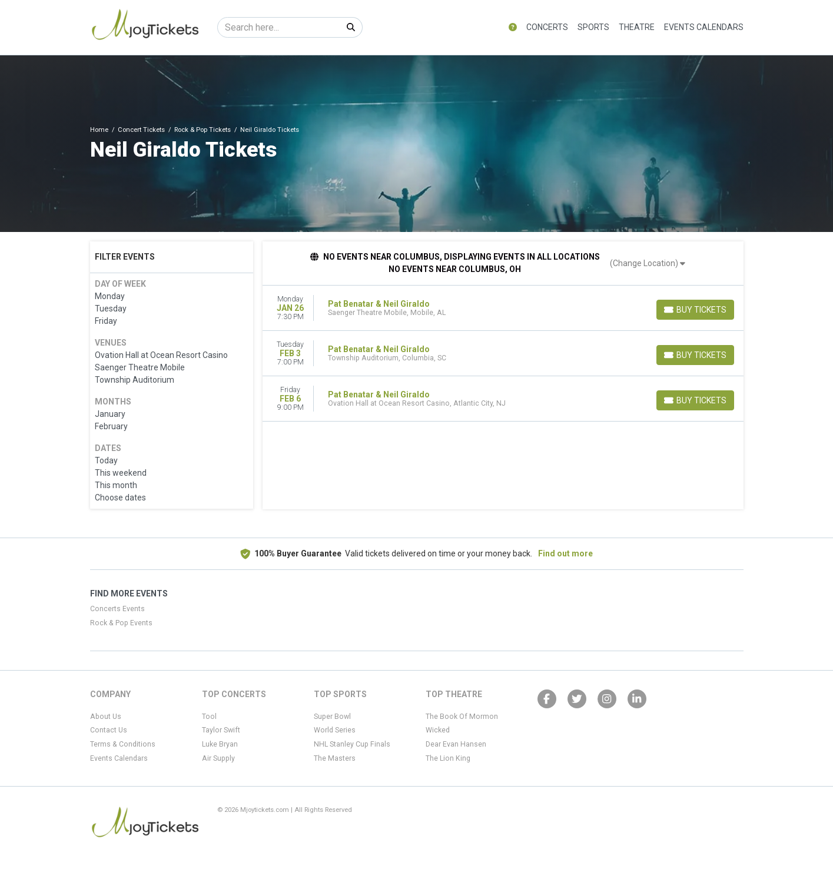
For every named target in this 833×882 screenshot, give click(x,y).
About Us (105, 716)
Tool (209, 716)
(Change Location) (647, 263)
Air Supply (218, 758)
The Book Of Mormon (462, 716)
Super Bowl (332, 716)
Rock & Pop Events (121, 623)
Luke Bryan (220, 744)
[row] (503, 308)
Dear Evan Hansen (456, 744)
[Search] (278, 27)
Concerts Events (117, 609)
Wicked (438, 730)
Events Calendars (704, 27)
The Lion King (448, 758)
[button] (513, 27)
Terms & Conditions (122, 744)
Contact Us (108, 730)
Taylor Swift (221, 730)
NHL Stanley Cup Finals (352, 744)
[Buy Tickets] (695, 310)
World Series (335, 730)
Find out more (565, 553)
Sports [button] (593, 27)
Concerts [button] (547, 27)
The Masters (335, 758)
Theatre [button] (637, 27)
